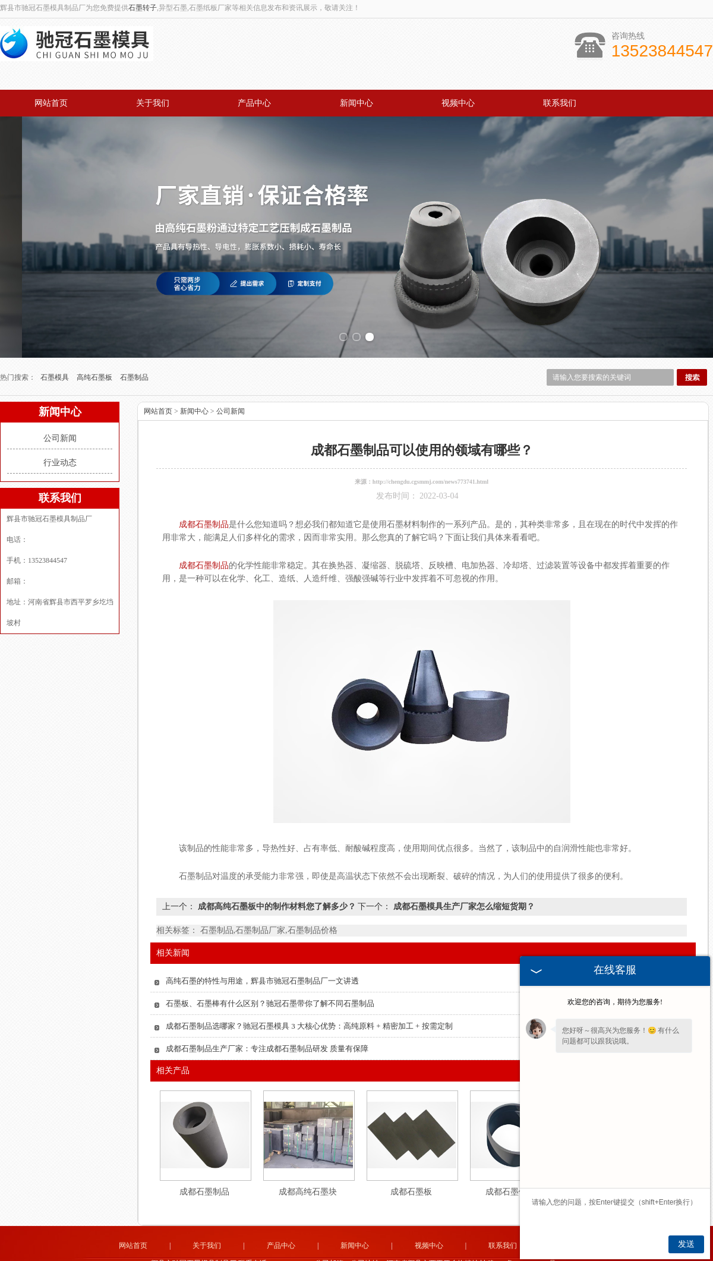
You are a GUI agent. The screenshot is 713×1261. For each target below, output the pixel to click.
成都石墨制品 (204, 1178)
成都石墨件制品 (514, 1178)
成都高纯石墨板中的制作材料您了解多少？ (276, 892)
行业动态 (60, 448)
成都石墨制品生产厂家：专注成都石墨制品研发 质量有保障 (267, 1034)
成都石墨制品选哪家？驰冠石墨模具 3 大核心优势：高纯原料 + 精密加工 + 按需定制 (309, 1012)
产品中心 (254, 103)
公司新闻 (60, 424)
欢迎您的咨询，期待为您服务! (614, 1002)
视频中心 (458, 103)
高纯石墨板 (95, 364)
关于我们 (152, 103)
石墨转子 (142, 8)
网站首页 (51, 103)
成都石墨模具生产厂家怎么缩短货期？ (463, 892)
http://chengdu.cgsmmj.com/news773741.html (430, 468)
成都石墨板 (411, 1178)
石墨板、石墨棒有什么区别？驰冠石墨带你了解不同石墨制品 (270, 989)
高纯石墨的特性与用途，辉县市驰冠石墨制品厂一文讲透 (262, 967)
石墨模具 (55, 364)
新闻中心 (356, 103)
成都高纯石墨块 (308, 1178)
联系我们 (559, 103)
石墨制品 (134, 364)
